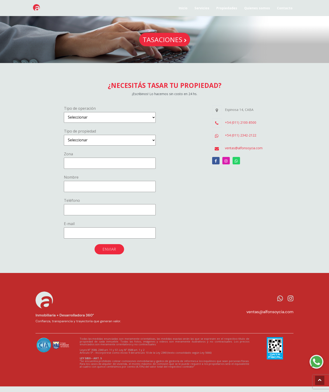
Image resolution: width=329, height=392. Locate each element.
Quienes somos (257, 8)
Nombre (110, 183)
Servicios (201, 8)
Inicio (183, 8)
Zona (110, 160)
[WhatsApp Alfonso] (316, 362)
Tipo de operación (110, 114)
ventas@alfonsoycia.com (269, 311)
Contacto (285, 8)
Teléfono (110, 206)
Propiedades (226, 8)
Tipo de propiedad (110, 137)
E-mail (110, 230)
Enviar (109, 249)
